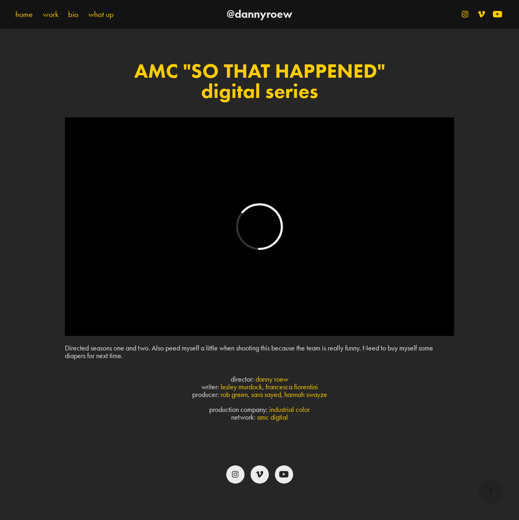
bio (73, 14)
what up (101, 14)
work (50, 14)
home (24, 14)
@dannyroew (259, 14)
